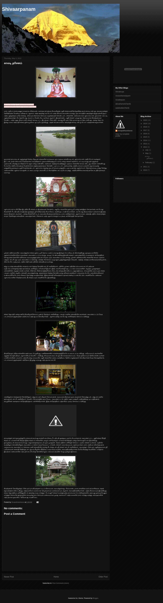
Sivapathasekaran (125, 131)
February (149, 162)
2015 (145, 137)
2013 (145, 144)
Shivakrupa (119, 92)
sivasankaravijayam (122, 96)
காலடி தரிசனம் (149, 157)
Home (56, 577)
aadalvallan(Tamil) (122, 108)
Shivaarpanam (18, 9)
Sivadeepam (120, 100)
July (147, 150)
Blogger (95, 598)
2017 (145, 130)
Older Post (103, 577)
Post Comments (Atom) (60, 583)
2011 (145, 167)
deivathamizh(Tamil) (123, 104)
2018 (145, 127)
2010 (145, 170)
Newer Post (9, 577)
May (147, 153)
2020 (145, 120)
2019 (145, 124)
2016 (145, 134)
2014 (145, 140)
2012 (145, 147)
